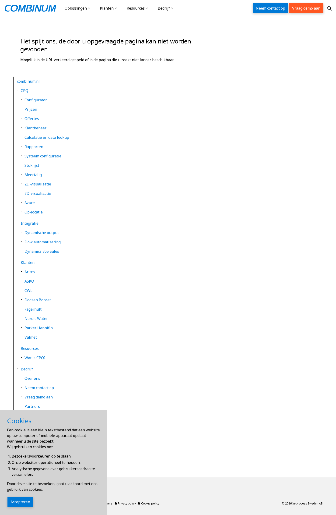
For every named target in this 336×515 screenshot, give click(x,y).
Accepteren (20, 506)
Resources (136, 8)
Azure (29, 202)
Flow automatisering (42, 242)
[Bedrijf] (177, 8)
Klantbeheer (35, 128)
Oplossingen (76, 8)
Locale (26, 445)
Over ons (32, 378)
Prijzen (30, 109)
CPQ (24, 90)
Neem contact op (270, 8)
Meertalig (33, 174)
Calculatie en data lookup (46, 137)
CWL (28, 290)
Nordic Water (36, 318)
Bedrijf (164, 8)
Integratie (29, 223)
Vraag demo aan (306, 8)
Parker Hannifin (38, 327)
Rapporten (33, 146)
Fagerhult (33, 309)
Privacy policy (33, 417)
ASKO (29, 281)
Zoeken (27, 455)
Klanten (107, 8)
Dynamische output (41, 232)
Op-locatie (33, 212)
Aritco (29, 271)
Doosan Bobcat (37, 299)
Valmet (30, 337)
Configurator (35, 100)
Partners (32, 406)
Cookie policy (32, 427)
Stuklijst (31, 165)
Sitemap (28, 436)
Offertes (31, 118)
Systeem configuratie (42, 156)
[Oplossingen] (93, 8)
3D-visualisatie (37, 193)
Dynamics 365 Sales (41, 251)
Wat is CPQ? (35, 357)
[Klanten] (120, 8)
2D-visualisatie (37, 184)
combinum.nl (28, 81)
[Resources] (151, 8)
